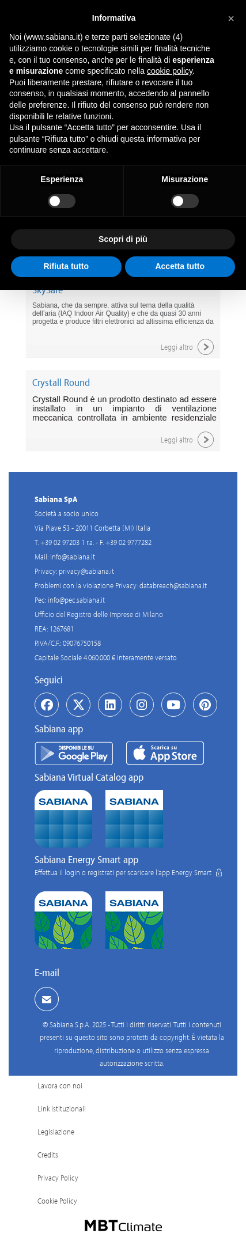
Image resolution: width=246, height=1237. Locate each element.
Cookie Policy (57, 1201)
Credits (47, 1154)
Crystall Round (61, 382)
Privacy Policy (57, 1177)
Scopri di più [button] (123, 239)
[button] (231, 18)
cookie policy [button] (169, 70)
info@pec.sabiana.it (76, 600)
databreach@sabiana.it (173, 585)
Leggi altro (189, 347)
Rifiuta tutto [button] (66, 266)
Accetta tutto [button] (180, 266)
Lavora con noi (59, 1085)
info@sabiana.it (72, 556)
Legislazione (55, 1131)
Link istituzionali (61, 1108)
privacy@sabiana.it (86, 571)
